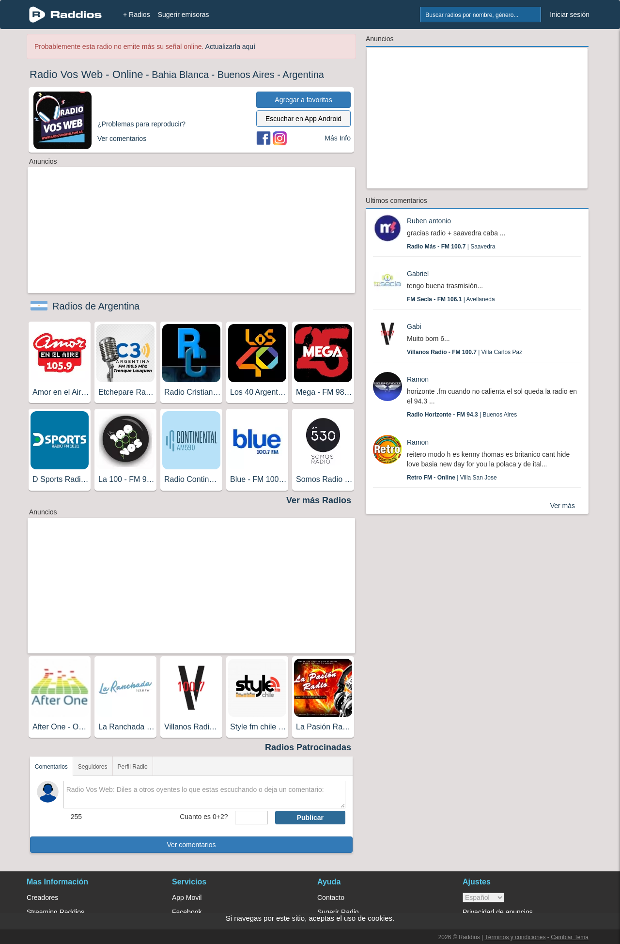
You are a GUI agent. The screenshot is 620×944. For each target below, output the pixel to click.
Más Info (338, 138)
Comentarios (51, 766)
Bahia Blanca (180, 74)
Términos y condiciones (514, 937)
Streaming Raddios (55, 912)
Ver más (562, 506)
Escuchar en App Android (303, 119)
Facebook (187, 912)
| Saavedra (451, 246)
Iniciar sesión (569, 14)
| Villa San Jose (452, 477)
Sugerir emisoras (183, 14)
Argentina (303, 74)
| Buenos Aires (462, 414)
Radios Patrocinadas (308, 747)
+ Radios (136, 14)
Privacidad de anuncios (498, 912)
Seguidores (93, 766)
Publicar (310, 817)
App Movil (187, 897)
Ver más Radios (318, 500)
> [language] (483, 897)
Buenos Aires (246, 74)
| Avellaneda (451, 299)
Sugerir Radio (338, 912)
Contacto (330, 897)
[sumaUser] (251, 817)
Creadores (42, 897)
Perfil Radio (133, 766)
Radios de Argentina (96, 306)
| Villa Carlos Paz (464, 352)
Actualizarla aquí (230, 46)
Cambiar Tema (570, 937)
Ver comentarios (191, 845)
